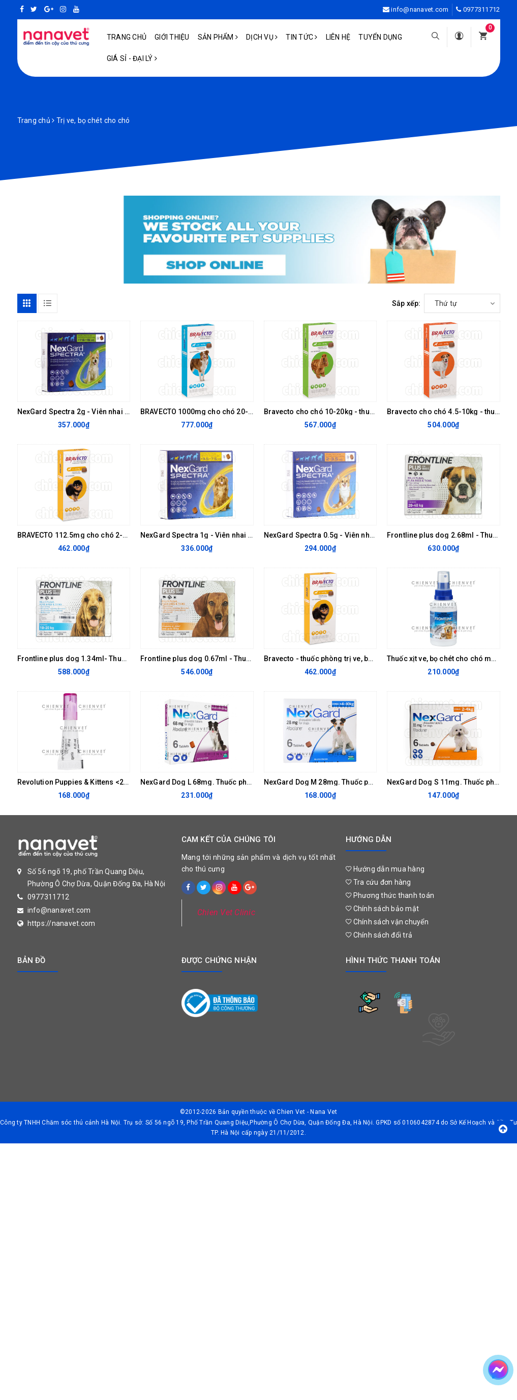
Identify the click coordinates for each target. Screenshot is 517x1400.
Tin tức (301, 37)
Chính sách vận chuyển (387, 922)
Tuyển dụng (380, 37)
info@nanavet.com (419, 9)
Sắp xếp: (406, 303)
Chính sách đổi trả (379, 935)
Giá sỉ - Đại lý (132, 58)
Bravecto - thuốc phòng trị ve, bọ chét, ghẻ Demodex (351, 659)
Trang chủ (126, 37)
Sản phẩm (218, 37)
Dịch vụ (262, 37)
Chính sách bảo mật (382, 909)
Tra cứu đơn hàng (378, 882)
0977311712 (481, 9)
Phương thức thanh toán (390, 895)
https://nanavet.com (61, 923)
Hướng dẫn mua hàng (385, 869)
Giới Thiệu (172, 37)
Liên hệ (338, 37)
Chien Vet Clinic (226, 912)
